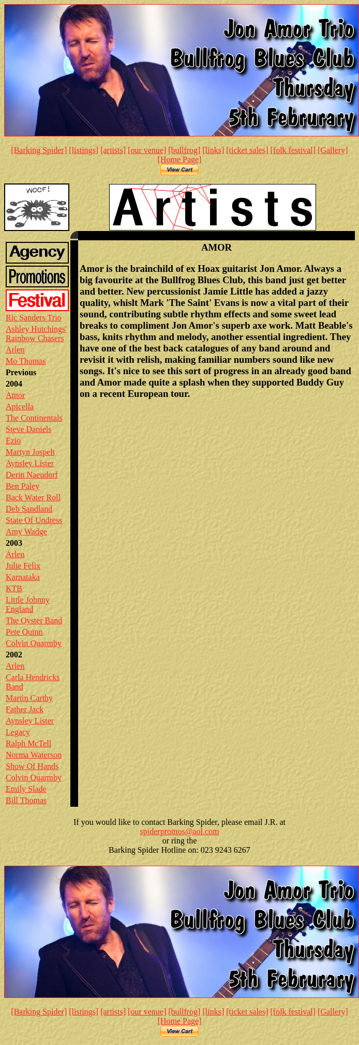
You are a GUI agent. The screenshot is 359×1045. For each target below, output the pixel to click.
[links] (213, 150)
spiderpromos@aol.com (179, 831)
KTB (14, 588)
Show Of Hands (32, 766)
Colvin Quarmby (34, 643)
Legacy (18, 732)
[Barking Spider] (39, 150)
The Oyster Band (34, 620)
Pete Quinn (24, 631)
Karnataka (23, 577)
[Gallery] (333, 150)
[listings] (83, 150)
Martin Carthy (29, 698)
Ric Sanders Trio (34, 317)
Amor (15, 395)
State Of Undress (34, 520)
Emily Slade (26, 789)
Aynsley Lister (30, 463)
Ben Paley (22, 486)
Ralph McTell (28, 743)
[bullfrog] (184, 150)
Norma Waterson (34, 754)
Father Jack (24, 709)
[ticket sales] (247, 150)
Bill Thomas (26, 800)
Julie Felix (23, 565)
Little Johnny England (28, 604)
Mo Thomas (26, 361)
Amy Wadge (26, 531)
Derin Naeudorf (32, 474)
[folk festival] (293, 150)
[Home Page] (180, 159)
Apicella (20, 406)
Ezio (13, 440)
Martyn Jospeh (30, 452)
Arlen (15, 349)
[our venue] (147, 150)
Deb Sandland (29, 508)
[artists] (113, 150)
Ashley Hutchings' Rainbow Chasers (36, 334)
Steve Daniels (28, 429)
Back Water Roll (33, 497)
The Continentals (34, 417)
